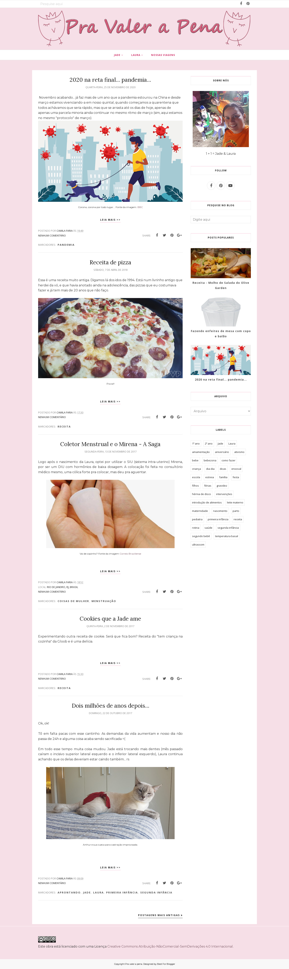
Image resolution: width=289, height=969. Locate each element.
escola (196, 477)
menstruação (104, 601)
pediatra (197, 519)
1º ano (196, 443)
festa (236, 477)
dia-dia (210, 469)
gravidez (222, 485)
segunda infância (156, 892)
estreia (209, 477)
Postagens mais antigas (159, 915)
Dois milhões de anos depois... (110, 705)
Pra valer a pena (133, 964)
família (223, 477)
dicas (223, 469)
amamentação (201, 452)
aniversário (222, 452)
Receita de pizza (110, 262)
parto (236, 511)
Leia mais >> (110, 219)
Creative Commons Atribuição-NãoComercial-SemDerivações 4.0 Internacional (170, 946)
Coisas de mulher (73, 601)
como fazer (228, 460)
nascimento (220, 511)
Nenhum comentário (52, 235)
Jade (87, 892)
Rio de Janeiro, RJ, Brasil (62, 587)
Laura (98, 892)
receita (64, 426)
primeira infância (122, 892)
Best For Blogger (166, 964)
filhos (195, 485)
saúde (208, 527)
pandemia (66, 245)
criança (196, 469)
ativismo (239, 452)
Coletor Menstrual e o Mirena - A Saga (110, 444)
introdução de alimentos (207, 502)
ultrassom (198, 544)
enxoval (236, 469)
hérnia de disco (201, 494)
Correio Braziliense (130, 553)
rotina (195, 527)
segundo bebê (201, 536)
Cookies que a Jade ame (110, 618)
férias (207, 485)
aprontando (69, 892)
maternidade (200, 511)
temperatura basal (226, 536)
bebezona (210, 460)
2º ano (209, 443)
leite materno (235, 502)
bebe (195, 460)
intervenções (224, 494)
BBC (140, 207)
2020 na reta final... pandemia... (110, 79)
